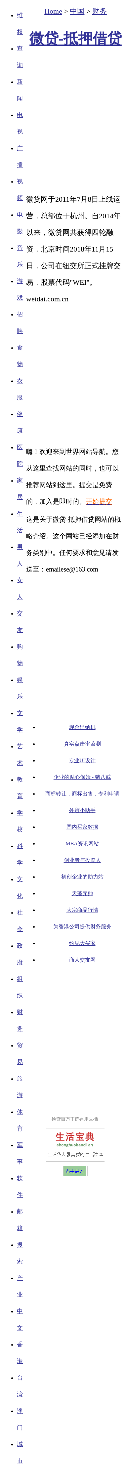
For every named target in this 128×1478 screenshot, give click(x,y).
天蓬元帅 (82, 893)
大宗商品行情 (82, 910)
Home (53, 11)
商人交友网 (82, 960)
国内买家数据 (82, 827)
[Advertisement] (62, 120)
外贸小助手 (82, 810)
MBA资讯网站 (82, 843)
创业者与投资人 (82, 860)
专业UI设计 (82, 760)
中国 (77, 11)
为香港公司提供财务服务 (82, 926)
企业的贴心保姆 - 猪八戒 (82, 777)
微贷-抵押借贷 (75, 39)
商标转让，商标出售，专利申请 (82, 793)
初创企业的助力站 (82, 877)
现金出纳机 (82, 727)
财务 (99, 11)
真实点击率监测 (82, 744)
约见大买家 (82, 943)
